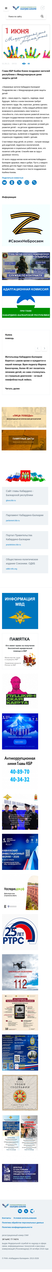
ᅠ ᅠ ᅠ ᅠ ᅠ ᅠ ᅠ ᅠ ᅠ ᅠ (13, 1220)
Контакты (6, 1218)
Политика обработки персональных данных (23, 1223)
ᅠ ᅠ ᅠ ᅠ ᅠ (43, 1218)
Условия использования (25, 1218)
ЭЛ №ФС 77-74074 (10, 1239)
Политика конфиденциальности (17, 1227)
